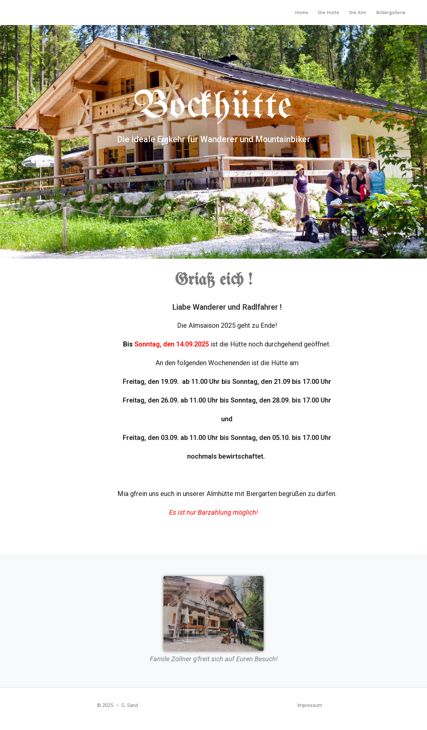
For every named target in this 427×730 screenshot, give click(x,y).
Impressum (309, 705)
